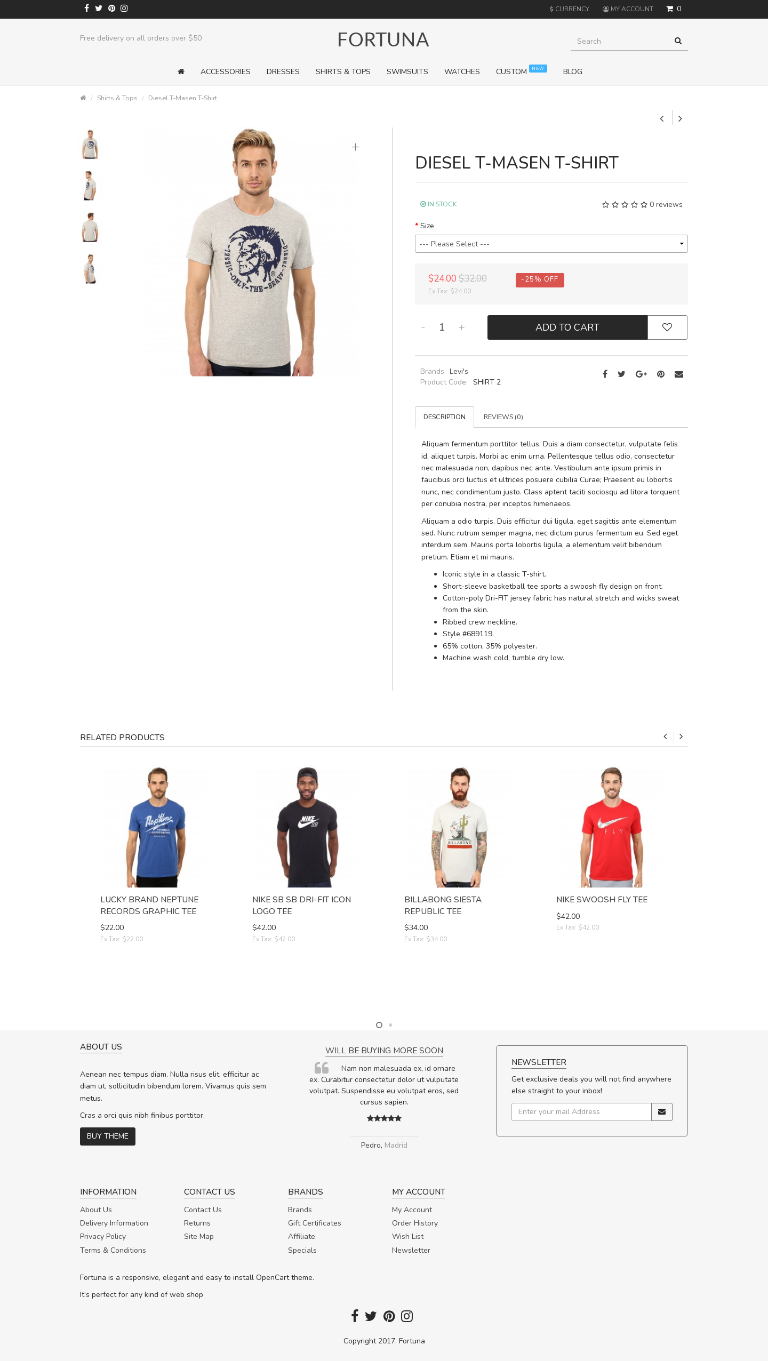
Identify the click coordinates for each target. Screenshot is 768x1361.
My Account (412, 1210)
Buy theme (108, 1136)
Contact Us (203, 1210)
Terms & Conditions (113, 1250)
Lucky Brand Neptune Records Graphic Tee (149, 905)
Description (444, 416)
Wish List (407, 1236)
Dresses (283, 72)
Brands (300, 1210)
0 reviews (666, 204)
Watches (462, 72)
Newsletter (411, 1250)
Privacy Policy (103, 1236)
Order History (415, 1223)
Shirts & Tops (117, 97)
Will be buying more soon (384, 1050)
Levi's (459, 371)
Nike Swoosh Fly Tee (601, 899)
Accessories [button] (226, 72)
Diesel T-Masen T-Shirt (182, 97)
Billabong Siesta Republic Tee (443, 905)
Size (427, 226)
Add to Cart (567, 327)
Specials (302, 1250)
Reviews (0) (503, 416)
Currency (569, 9)
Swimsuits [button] (407, 72)
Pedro (371, 1145)
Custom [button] (521, 71)
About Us (96, 1210)
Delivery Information (114, 1223)
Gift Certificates (314, 1223)
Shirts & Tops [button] (343, 72)
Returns (197, 1223)
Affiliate (301, 1236)
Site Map (199, 1236)
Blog (572, 72)
